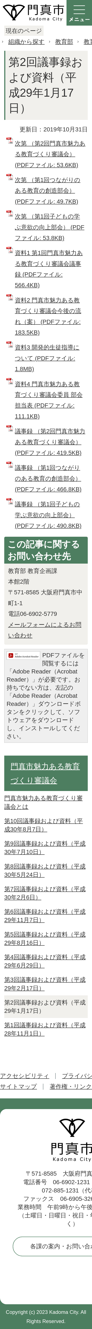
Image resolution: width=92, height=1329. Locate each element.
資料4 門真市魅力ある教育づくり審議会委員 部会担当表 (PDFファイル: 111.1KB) (49, 400)
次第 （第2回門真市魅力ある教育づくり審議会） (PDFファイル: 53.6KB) (50, 154)
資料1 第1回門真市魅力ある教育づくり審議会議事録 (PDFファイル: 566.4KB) (49, 269)
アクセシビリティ (24, 1076)
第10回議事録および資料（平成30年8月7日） (43, 825)
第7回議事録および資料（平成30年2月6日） (45, 893)
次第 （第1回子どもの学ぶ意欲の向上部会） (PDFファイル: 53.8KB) (49, 227)
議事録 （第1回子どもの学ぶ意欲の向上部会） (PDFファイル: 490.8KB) (48, 515)
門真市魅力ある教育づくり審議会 (45, 773)
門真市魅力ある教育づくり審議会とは (43, 802)
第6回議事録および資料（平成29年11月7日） (45, 915)
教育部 (64, 41)
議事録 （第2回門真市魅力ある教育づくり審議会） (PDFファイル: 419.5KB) (50, 442)
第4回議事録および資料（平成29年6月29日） (45, 961)
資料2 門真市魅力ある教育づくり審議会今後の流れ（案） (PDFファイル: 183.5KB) (48, 316)
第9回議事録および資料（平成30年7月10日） (45, 847)
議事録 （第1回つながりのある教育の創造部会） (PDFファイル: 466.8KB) (48, 478)
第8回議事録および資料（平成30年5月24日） (45, 870)
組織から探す (26, 41)
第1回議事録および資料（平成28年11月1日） (45, 1029)
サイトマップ (18, 1086)
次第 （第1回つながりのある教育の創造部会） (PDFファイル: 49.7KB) (47, 191)
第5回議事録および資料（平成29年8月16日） (45, 938)
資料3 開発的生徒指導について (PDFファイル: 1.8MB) (47, 358)
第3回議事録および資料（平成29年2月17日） (45, 983)
